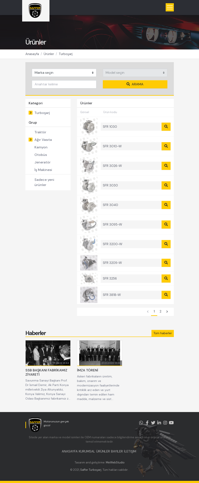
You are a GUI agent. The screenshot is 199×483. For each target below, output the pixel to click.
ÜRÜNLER (103, 451)
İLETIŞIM (130, 451)
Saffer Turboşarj (90, 470)
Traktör (40, 132)
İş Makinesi (43, 170)
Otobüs (40, 154)
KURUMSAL (87, 451)
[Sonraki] (167, 312)
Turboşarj (66, 54)
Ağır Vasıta (43, 139)
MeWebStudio (115, 462)
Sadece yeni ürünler (44, 182)
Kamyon (41, 147)
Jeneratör (42, 162)
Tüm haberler (162, 333)
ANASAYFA (70, 451)
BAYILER (117, 451)
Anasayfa (32, 54)
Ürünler (49, 54)
